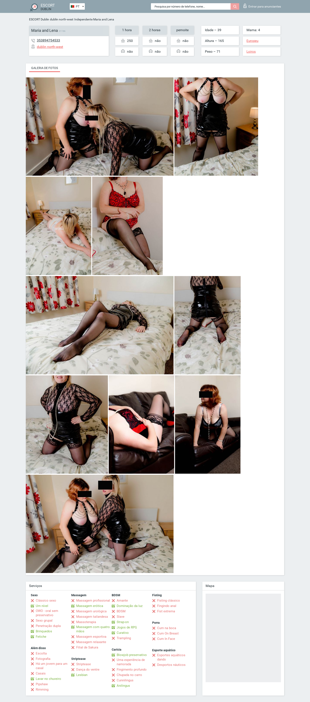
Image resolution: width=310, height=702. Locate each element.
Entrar (262, 5)
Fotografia (43, 659)
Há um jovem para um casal (51, 666)
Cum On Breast (168, 633)
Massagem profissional (93, 600)
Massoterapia (86, 622)
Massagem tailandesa (92, 617)
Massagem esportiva (91, 637)
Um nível (42, 606)
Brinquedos (44, 631)
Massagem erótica (89, 606)
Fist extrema (166, 611)
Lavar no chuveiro (48, 679)
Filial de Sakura (87, 647)
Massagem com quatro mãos (93, 629)
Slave (120, 617)
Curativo (123, 633)
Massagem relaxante (91, 642)
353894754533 (48, 40)
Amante (122, 600)
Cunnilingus (125, 680)
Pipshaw (42, 684)
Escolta (41, 653)
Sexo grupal (44, 620)
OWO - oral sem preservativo (47, 613)
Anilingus (123, 686)
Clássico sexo (46, 600)
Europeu (252, 41)
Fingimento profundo (132, 669)
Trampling (124, 638)
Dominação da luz (130, 606)
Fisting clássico (168, 600)
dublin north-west (61, 19)
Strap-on (123, 622)
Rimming (42, 689)
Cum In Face (166, 639)
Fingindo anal (166, 606)
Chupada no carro (129, 675)
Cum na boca (166, 628)
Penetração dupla (48, 626)
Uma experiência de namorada (131, 662)
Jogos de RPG (127, 627)
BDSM (121, 611)
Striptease (83, 664)
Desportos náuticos (171, 665)
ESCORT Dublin (39, 19)
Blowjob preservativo (132, 655)
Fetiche (41, 637)
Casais (41, 673)
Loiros (251, 52)
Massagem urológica (91, 611)
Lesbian (81, 675)
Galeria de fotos (44, 68)
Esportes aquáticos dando (171, 657)
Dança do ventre (87, 669)
